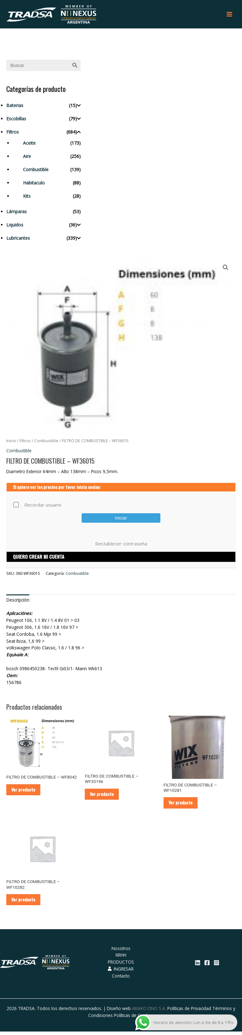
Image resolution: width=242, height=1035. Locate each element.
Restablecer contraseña (121, 545)
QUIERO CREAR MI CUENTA (38, 558)
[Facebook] (207, 966)
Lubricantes (18, 240)
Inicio (11, 442)
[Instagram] (216, 966)
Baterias (14, 107)
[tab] (17, 601)
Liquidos (14, 226)
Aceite (29, 144)
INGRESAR (121, 972)
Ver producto (25, 792)
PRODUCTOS (121, 965)
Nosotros (121, 952)
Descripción (17, 602)
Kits (27, 198)
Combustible (36, 171)
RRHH (121, 958)
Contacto (121, 979)
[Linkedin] (197, 966)
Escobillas (16, 120)
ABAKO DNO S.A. (149, 1012)
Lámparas (16, 213)
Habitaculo (34, 184)
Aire (27, 158)
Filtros (12, 133)
